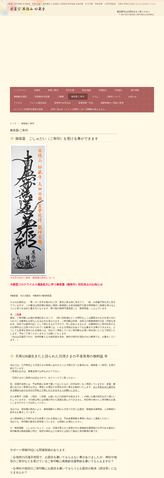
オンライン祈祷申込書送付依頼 (28, 109)
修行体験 (135, 90)
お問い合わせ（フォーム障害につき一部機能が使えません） (79, 109)
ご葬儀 (60, 96)
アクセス (18, 103)
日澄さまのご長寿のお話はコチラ (29, 377)
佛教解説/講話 (20, 96)
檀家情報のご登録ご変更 (112, 103)
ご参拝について (113, 96)
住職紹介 (103, 90)
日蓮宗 (37, 90)
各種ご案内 (53, 90)
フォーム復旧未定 (38, 103)
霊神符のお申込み (62, 103)
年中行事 (70, 90)
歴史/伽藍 (86, 90)
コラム (95, 96)
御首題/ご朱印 (77, 96)
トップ (13, 123)
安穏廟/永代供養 (42, 96)
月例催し (119, 90)
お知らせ (132, 96)
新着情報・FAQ (85, 103)
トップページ (20, 90)
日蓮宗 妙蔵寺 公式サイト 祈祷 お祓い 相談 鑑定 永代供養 (27, 7)
